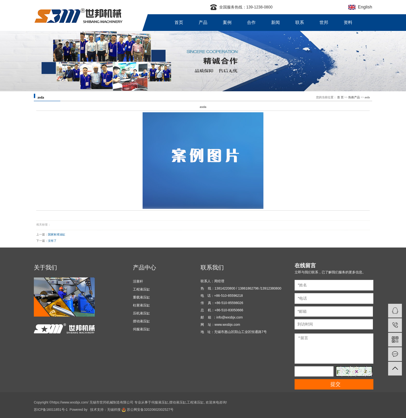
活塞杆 (138, 281)
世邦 (323, 22)
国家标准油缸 (56, 234)
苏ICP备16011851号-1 (51, 409)
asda (367, 97)
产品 (203, 22)
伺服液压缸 (141, 329)
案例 (227, 22)
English (363, 7)
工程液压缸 (141, 289)
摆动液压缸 (141, 321)
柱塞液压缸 (141, 305)
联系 (299, 22)
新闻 (275, 22)
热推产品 (354, 97)
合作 (251, 22)
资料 (348, 22)
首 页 (340, 97)
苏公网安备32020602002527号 (148, 409)
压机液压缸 (141, 313)
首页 (178, 22)
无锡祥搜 (114, 409)
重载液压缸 (141, 297)
